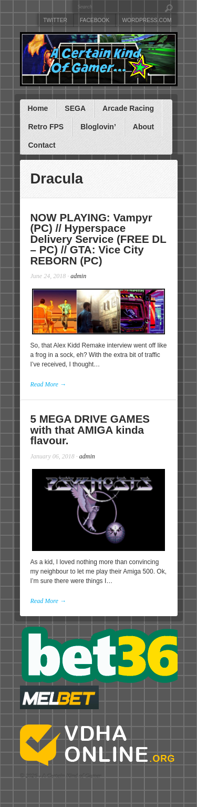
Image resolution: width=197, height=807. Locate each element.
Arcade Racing (128, 108)
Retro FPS (46, 126)
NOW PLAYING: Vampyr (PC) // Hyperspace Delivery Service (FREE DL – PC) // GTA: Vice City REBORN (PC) (98, 239)
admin (78, 276)
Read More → (48, 384)
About (143, 126)
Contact (41, 145)
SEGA (75, 108)
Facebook (94, 20)
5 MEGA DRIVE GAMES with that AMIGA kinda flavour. (90, 429)
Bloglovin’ (98, 126)
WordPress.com (146, 20)
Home (37, 108)
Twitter (55, 20)
